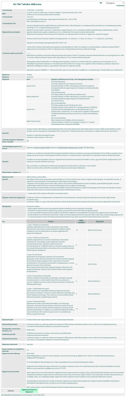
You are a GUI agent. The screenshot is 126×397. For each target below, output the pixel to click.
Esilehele (11, 391)
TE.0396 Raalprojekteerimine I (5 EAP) (70, 147)
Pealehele (120, 5)
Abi (101, 3)
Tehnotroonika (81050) (42, 147)
